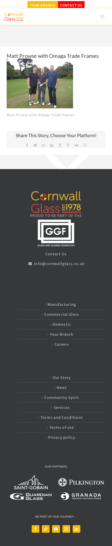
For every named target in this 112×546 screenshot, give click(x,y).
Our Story (62, 377)
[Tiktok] (46, 529)
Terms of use (61, 427)
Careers (61, 344)
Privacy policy (61, 437)
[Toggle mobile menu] (103, 17)
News (62, 387)
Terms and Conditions (62, 417)
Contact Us (56, 254)
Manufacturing (61, 304)
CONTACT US (71, 5)
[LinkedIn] (76, 529)
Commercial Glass (61, 314)
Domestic (61, 324)
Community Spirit (61, 397)
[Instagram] (66, 529)
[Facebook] (35, 529)
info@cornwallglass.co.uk (56, 263)
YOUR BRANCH (43, 5)
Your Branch (61, 334)
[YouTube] (56, 529)
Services (62, 407)
